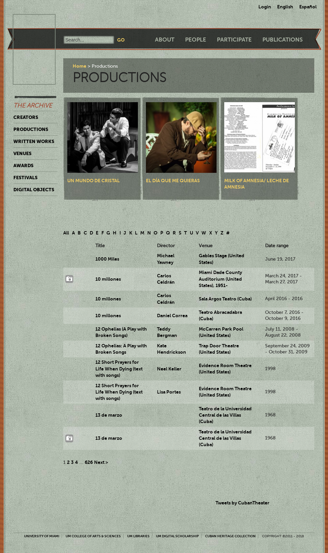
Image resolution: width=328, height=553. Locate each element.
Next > (101, 462)
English (285, 6)
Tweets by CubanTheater (242, 502)
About (164, 40)
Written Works (33, 141)
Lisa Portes (169, 392)
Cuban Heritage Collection (230, 536)
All (66, 232)
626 (89, 462)
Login (264, 6)
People (195, 40)
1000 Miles (107, 259)
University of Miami (41, 536)
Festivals (25, 177)
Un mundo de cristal (93, 180)
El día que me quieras (173, 180)
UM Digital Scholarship (177, 536)
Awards (23, 165)
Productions (30, 129)
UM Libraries (138, 536)
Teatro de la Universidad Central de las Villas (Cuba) (225, 415)
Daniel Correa (172, 315)
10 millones (108, 279)
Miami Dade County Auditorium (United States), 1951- (220, 279)
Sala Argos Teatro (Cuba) (225, 298)
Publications (282, 40)
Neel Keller (169, 368)
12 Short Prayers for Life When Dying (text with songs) (119, 368)
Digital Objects (33, 189)
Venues (22, 153)
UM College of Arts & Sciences (93, 536)
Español (308, 6)
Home (79, 66)
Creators (25, 117)
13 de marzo (108, 415)
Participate (234, 40)
